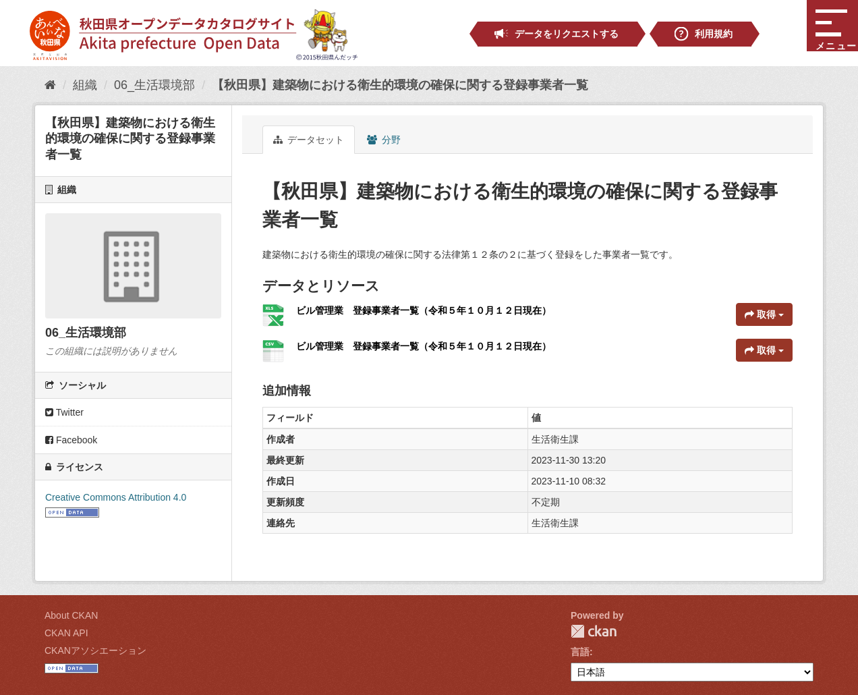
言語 (580, 651)
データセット (308, 139)
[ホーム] (50, 85)
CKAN (594, 631)
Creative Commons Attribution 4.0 (115, 497)
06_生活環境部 (154, 85)
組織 (85, 85)
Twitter (64, 412)
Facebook (71, 440)
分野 (384, 139)
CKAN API (66, 633)
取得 (764, 314)
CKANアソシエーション (95, 650)
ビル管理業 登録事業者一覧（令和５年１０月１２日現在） (423, 310)
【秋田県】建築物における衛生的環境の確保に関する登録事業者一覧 (400, 85)
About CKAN (71, 615)
